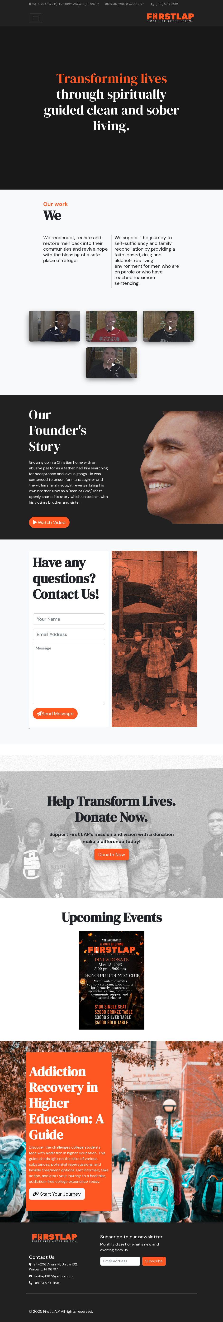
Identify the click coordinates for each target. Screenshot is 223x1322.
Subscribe (154, 1261)
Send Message (55, 714)
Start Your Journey (57, 1194)
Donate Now (111, 854)
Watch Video (49, 522)
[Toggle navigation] (35, 18)
